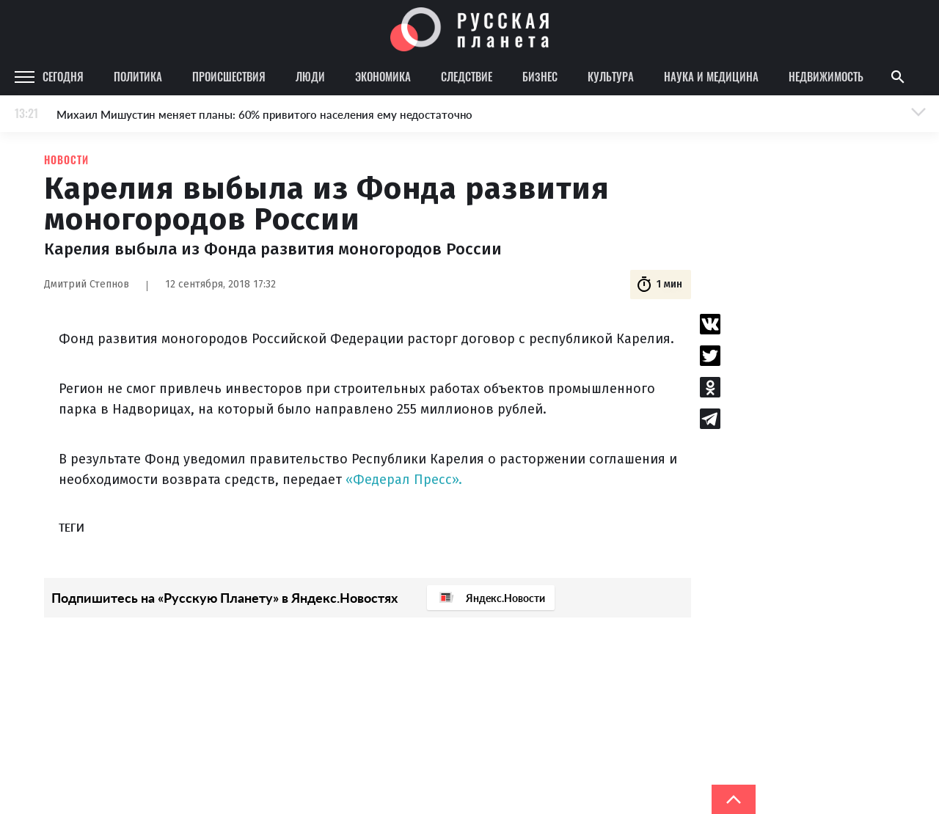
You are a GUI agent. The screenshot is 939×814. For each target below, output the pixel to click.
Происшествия (229, 76)
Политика (138, 76)
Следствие (466, 76)
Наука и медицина (711, 76)
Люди (310, 76)
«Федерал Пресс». (404, 480)
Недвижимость (826, 76)
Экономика (383, 76)
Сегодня (63, 76)
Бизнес (540, 76)
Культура (611, 76)
